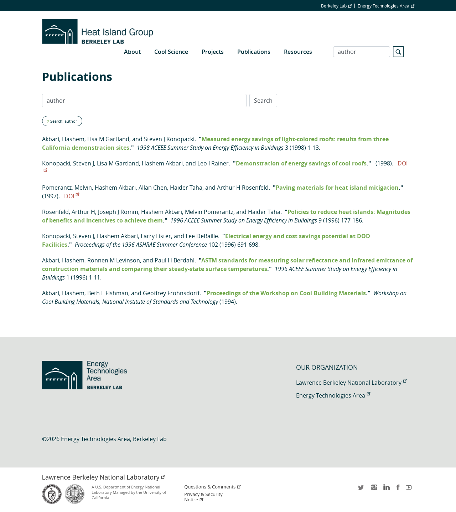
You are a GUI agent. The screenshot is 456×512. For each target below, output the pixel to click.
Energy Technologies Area (386, 6)
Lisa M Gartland (108, 139)
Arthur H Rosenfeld (243, 187)
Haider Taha (186, 187)
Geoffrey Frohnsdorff (171, 293)
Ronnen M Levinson (113, 260)
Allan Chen (153, 187)
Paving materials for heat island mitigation (337, 187)
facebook (398, 489)
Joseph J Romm (118, 212)
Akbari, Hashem (63, 139)
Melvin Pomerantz (209, 212)
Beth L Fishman (107, 293)
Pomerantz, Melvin (67, 187)
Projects (213, 52)
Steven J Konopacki (169, 139)
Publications (253, 52)
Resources (298, 52)
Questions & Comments (212, 487)
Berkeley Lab (336, 6)
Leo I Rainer (213, 163)
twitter (361, 489)
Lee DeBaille (202, 236)
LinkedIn (386, 489)
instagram (373, 489)
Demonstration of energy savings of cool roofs (301, 163)
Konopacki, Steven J (68, 163)
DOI (71, 196)
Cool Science (171, 52)
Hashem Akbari (162, 163)
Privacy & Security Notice (203, 497)
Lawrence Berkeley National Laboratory (351, 382)
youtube (410, 489)
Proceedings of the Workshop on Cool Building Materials (286, 293)
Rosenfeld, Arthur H (68, 212)
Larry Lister (156, 236)
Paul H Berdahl (175, 260)
